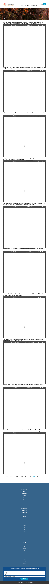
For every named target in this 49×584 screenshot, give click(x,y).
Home (4, 18)
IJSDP (24, 516)
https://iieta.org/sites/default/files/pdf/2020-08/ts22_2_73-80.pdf (24, 181)
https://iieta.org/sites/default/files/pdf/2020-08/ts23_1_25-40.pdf (24, 408)
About (21, 2)
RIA (24, 546)
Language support (24, 508)
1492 (38, 476)
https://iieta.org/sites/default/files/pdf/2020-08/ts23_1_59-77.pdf (24, 227)
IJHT (24, 518)
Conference (24, 510)
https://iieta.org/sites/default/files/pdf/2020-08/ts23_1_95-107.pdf (24, 91)
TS (24, 514)
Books (28, 5)
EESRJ (24, 548)
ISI (24, 529)
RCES (24, 550)
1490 (30, 476)
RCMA (24, 537)
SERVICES (24, 501)
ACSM (24, 525)
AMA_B (24, 557)
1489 (26, 476)
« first (6, 476)
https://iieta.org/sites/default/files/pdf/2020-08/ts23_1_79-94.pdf (24, 136)
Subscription (24, 504)
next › (27, 478)
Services (27, 2)
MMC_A (24, 561)
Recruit (24, 497)
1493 (42, 476)
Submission (34, 5)
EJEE (24, 527)
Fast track (24, 506)
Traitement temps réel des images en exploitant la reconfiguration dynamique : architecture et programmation (23, 249)
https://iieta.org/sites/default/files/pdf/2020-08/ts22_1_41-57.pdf (24, 362)
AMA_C (24, 559)
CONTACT (24, 484)
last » (31, 478)
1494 (18, 478)
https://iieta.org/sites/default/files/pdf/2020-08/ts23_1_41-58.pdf (24, 272)
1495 (22, 478)
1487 (17, 476)
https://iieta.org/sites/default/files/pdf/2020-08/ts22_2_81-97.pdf (24, 45)
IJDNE (24, 542)
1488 (22, 476)
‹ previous (11, 476)
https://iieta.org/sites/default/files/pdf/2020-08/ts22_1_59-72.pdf (24, 317)
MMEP (24, 520)
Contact (24, 499)
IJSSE (24, 540)
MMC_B (24, 563)
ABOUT (24, 491)
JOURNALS (24, 512)
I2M (24, 531)
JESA (24, 535)
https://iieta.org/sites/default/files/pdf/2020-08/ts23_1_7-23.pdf (24, 453)
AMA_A (24, 552)
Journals (34, 2)
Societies (24, 495)
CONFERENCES (23, 5)
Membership (24, 493)
